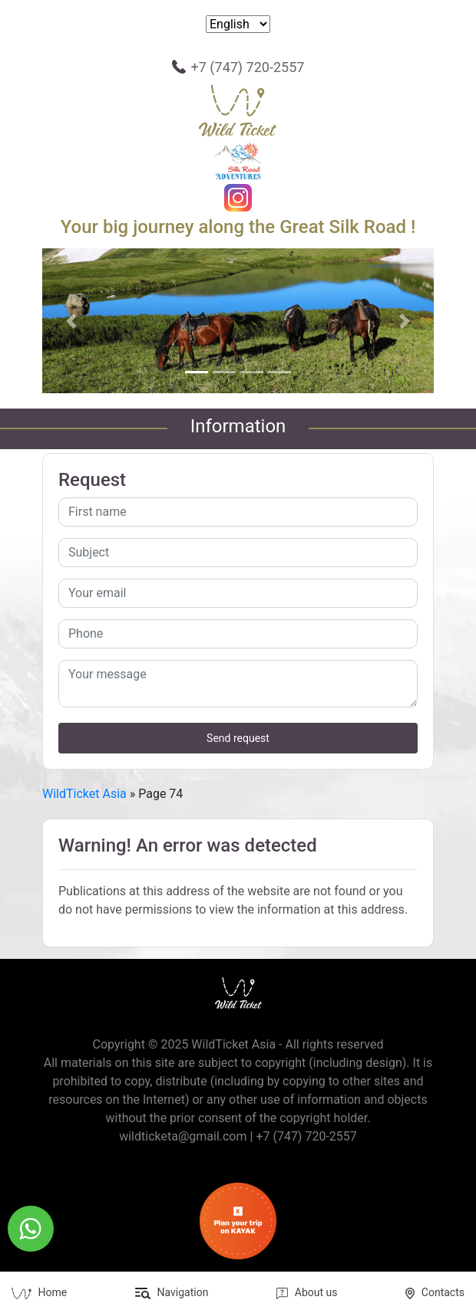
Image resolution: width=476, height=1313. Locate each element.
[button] (71, 320)
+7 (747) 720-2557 (248, 67)
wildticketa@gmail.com (182, 1136)
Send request (238, 738)
